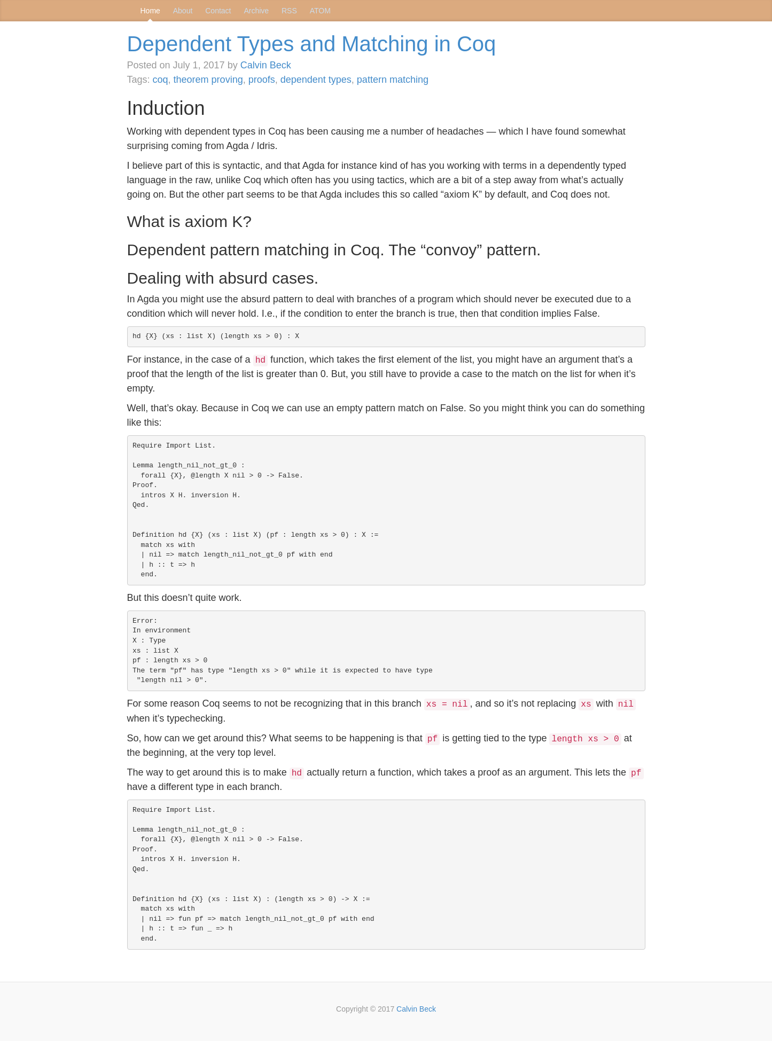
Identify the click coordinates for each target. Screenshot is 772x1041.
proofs (261, 79)
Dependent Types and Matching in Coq (311, 44)
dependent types (316, 79)
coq (160, 79)
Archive (256, 10)
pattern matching (392, 79)
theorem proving (208, 79)
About (183, 10)
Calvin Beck (265, 65)
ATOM (320, 10)
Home (150, 10)
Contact (218, 10)
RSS (289, 10)
